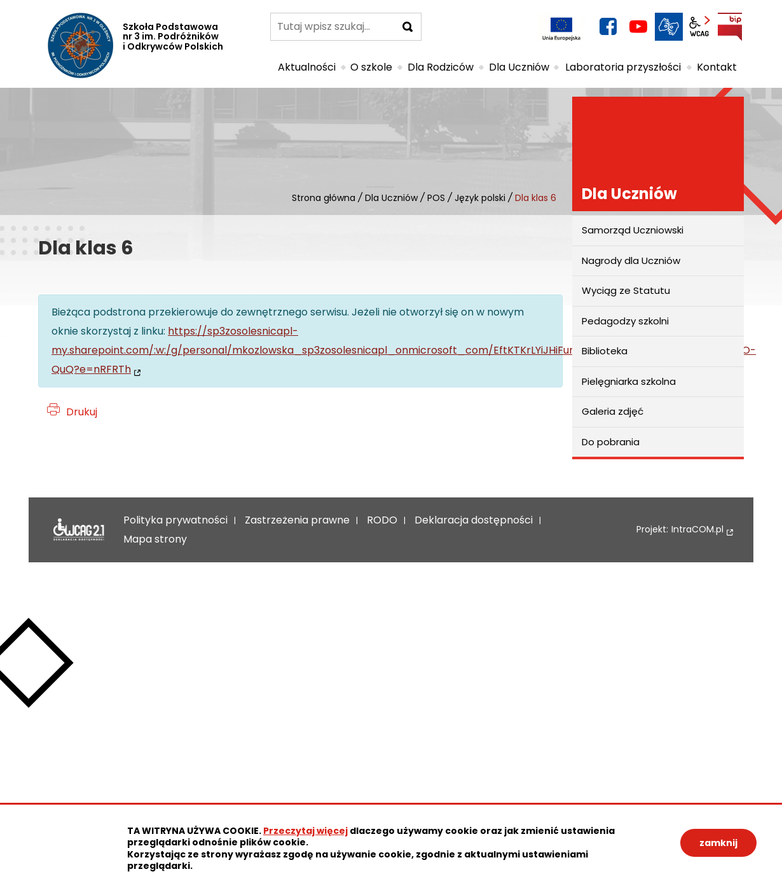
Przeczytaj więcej (305, 830)
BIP (730, 27)
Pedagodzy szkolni (625, 321)
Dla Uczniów (391, 197)
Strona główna (323, 197)
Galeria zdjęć (612, 411)
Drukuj (81, 412)
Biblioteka (605, 350)
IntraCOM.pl (697, 529)
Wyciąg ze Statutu (626, 290)
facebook (608, 27)
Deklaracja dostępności (79, 530)
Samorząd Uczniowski (632, 230)
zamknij (718, 842)
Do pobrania (611, 441)
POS (436, 197)
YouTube (638, 27)
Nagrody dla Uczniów (631, 260)
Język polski (480, 197)
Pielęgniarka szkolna (629, 381)
